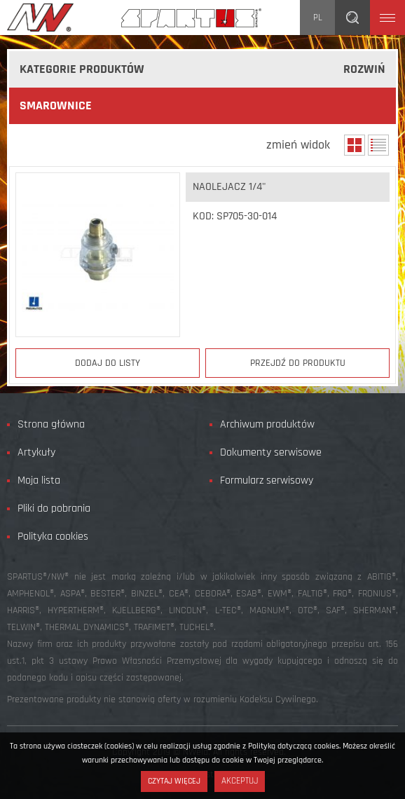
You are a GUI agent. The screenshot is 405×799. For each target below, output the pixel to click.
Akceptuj (239, 781)
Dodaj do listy (107, 363)
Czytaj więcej (174, 781)
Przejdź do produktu (297, 363)
